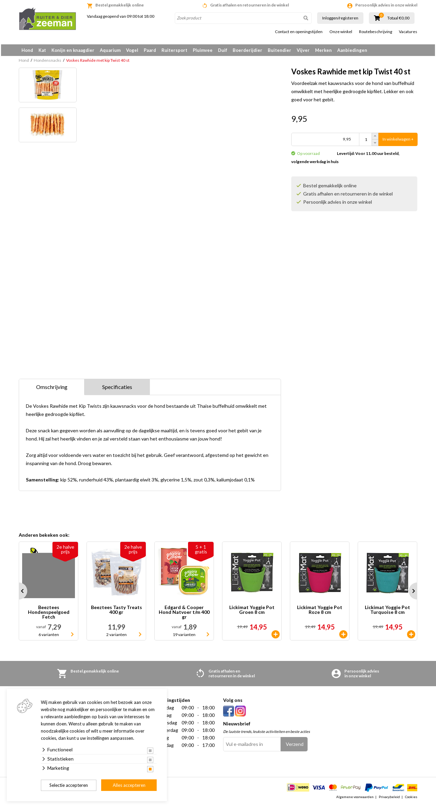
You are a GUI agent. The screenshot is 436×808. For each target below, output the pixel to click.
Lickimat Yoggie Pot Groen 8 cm (252, 612)
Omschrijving (51, 389)
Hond (27, 50)
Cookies (411, 799)
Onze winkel (340, 32)
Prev (18, 593)
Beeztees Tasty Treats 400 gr (116, 612)
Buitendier (279, 50)
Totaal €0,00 (398, 18)
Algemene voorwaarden (355, 799)
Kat (42, 50)
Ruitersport (174, 50)
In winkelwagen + (398, 141)
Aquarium (110, 50)
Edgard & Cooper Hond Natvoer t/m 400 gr (184, 614)
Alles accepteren (129, 785)
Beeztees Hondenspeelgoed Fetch (48, 614)
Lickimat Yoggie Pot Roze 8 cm (319, 612)
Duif (222, 50)
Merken (323, 50)
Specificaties (117, 389)
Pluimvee (203, 50)
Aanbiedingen (352, 50)
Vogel (132, 50)
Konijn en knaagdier (72, 50)
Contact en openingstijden (299, 32)
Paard (150, 50)
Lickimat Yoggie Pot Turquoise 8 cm (387, 612)
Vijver (303, 50)
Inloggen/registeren (340, 17)
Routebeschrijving (375, 32)
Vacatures (408, 32)
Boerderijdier (247, 50)
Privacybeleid (389, 799)
